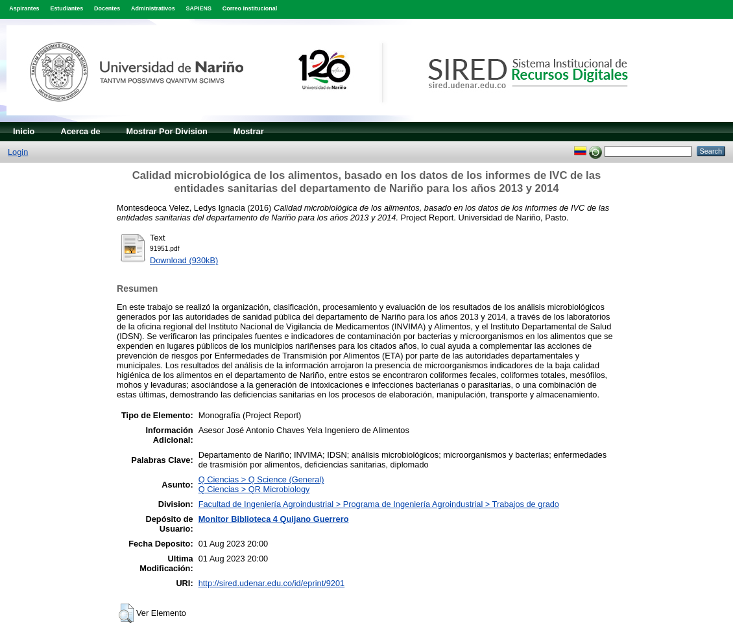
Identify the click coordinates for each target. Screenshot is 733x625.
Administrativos (153, 8)
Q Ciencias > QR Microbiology (254, 489)
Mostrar (249, 131)
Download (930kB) (184, 260)
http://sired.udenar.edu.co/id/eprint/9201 (271, 583)
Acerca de (80, 131)
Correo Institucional (250, 8)
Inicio (23, 131)
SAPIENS (198, 8)
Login (18, 152)
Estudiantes (66, 8)
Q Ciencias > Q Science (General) (261, 479)
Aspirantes (24, 8)
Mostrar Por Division (167, 131)
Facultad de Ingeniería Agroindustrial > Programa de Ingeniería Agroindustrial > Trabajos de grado (378, 504)
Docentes (107, 8)
